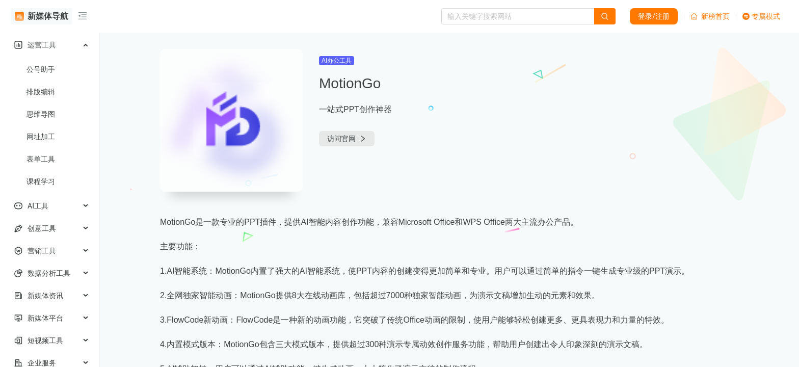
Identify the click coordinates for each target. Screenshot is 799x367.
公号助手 (40, 69)
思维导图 (40, 114)
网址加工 (40, 137)
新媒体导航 (41, 16)
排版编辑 (40, 92)
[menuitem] (49, 45)
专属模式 (761, 16)
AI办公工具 (337, 60)
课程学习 (40, 181)
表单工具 (40, 159)
